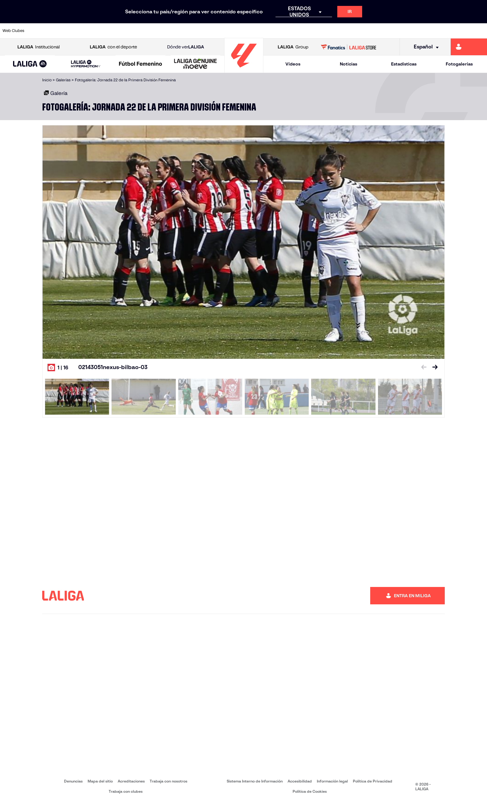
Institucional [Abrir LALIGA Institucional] (38, 47)
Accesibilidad (300, 781)
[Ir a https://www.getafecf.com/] (180, 30)
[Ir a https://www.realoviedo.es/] (388, 30)
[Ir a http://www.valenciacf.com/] (457, 30)
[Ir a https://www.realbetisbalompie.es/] (341, 30)
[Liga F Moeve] (140, 64)
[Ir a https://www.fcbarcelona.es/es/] (157, 30)
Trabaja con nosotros (168, 781)
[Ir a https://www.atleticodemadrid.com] (65, 30)
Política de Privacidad (372, 781)
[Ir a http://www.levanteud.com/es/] (226, 30)
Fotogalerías (459, 63)
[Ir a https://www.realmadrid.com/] (364, 30)
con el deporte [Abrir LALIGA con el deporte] (113, 47)
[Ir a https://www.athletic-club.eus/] (42, 30)
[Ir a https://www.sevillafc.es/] (434, 30)
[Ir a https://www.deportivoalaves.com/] (111, 30)
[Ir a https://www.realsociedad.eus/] (411, 30)
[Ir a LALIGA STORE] (348, 46)
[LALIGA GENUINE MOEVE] (195, 64)
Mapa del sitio (100, 781)
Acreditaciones (131, 781)
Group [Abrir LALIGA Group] (293, 47)
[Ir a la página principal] (244, 70)
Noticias (348, 63)
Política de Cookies (310, 791)
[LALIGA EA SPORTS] (29, 64)
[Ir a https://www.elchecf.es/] (134, 30)
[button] (29, 64)
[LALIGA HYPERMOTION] (86, 64)
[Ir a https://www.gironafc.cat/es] (203, 30)
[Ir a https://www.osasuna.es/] (88, 30)
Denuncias (73, 781)
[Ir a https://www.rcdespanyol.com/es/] (295, 30)
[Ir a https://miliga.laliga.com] (469, 46)
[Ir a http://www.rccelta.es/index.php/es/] (272, 30)
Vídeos (292, 63)
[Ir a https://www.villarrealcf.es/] (480, 30)
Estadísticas (403, 63)
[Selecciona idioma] (424, 47)
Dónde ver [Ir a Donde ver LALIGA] (185, 47)
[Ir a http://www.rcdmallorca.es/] (318, 30)
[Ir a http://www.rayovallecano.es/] (249, 30)
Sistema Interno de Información (255, 781)
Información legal (332, 781)
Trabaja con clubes (126, 791)
